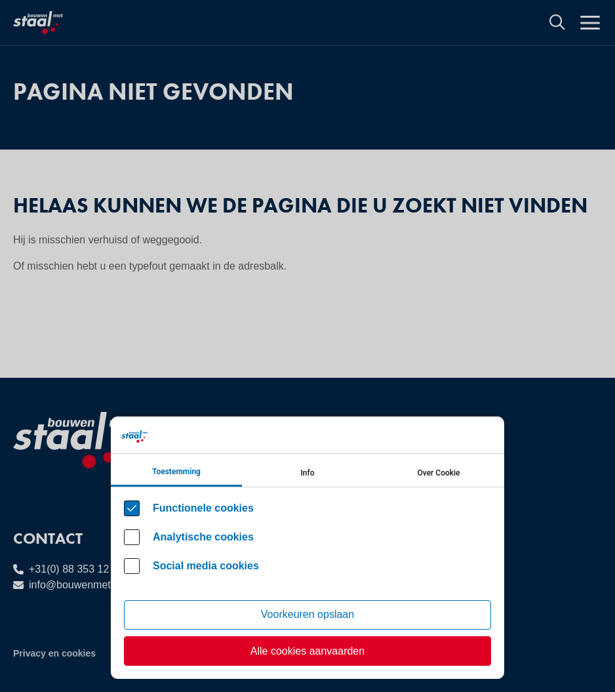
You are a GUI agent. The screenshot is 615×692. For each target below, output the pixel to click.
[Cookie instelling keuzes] (307, 548)
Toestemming (176, 471)
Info (307, 473)
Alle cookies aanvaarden (307, 651)
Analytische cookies (203, 536)
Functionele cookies (203, 508)
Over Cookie (439, 473)
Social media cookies (206, 565)
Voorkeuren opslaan (307, 614)
